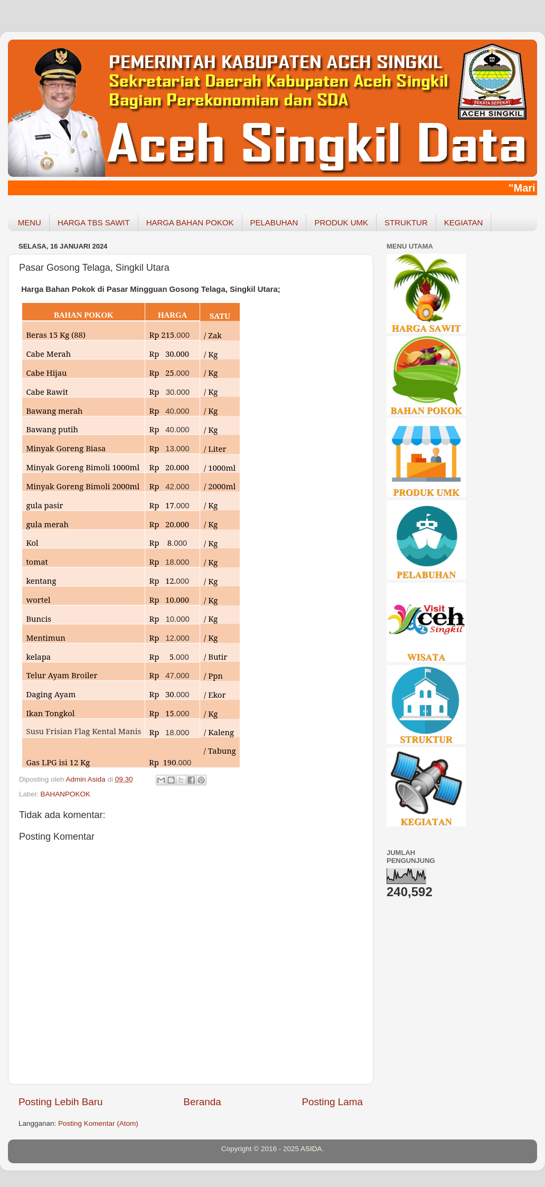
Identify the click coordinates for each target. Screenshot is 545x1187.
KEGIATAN (463, 222)
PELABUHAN (274, 222)
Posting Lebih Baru (60, 1101)
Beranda (202, 1101)
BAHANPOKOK (66, 794)
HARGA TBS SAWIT (94, 222)
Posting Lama (332, 1101)
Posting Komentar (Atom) (98, 1123)
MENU (29, 222)
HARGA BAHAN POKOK (190, 222)
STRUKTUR (406, 222)
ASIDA (311, 1149)
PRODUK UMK (341, 222)
